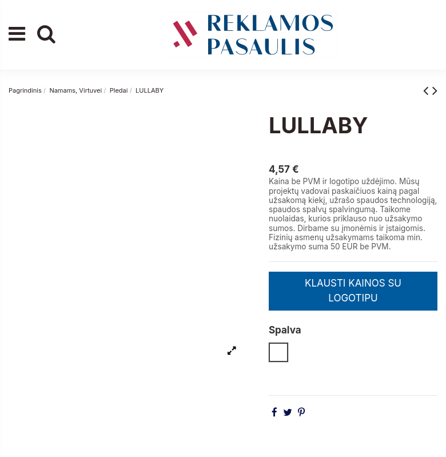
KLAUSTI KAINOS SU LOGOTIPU (353, 290)
